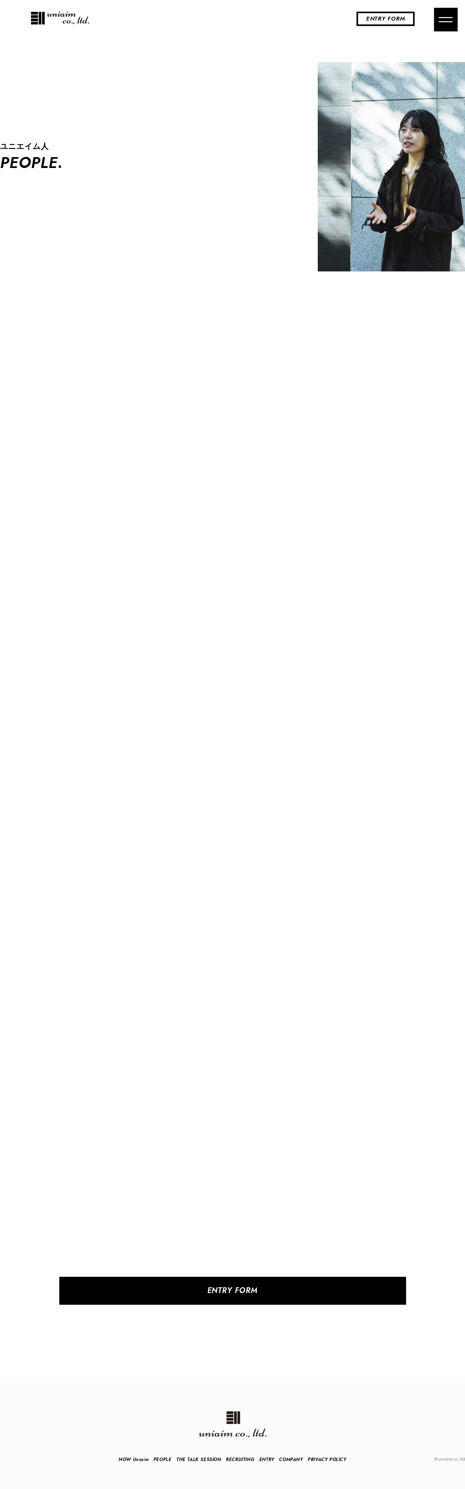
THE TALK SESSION (198, 1459)
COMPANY (291, 1459)
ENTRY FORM (385, 18)
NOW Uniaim (133, 1459)
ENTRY (266, 1459)
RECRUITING (240, 1459)
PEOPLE (162, 1459)
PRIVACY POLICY (327, 1459)
